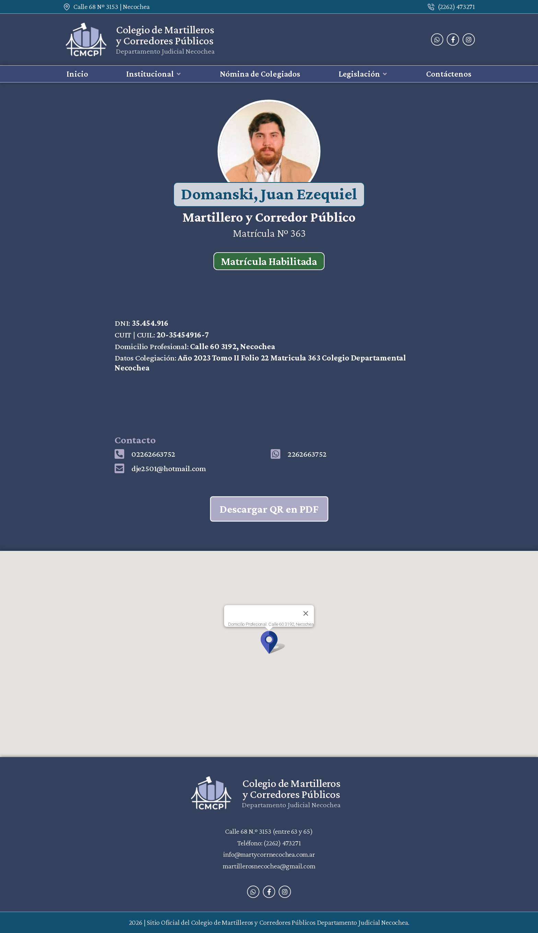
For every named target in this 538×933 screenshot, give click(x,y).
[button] (154, 74)
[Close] (305, 613)
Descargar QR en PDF (269, 509)
